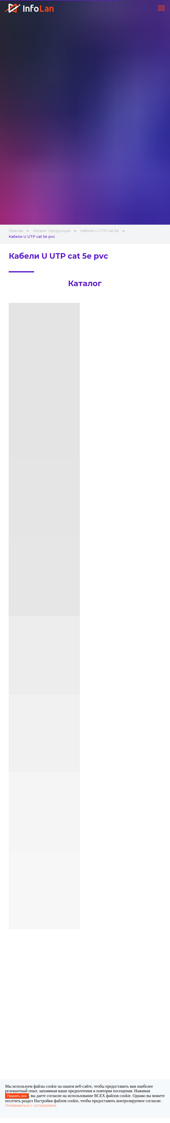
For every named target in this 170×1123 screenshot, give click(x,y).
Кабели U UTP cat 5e (99, 230)
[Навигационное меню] (161, 8)
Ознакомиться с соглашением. (31, 1105)
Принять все (17, 1096)
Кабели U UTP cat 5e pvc (32, 236)
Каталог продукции (51, 230)
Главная (16, 230)
